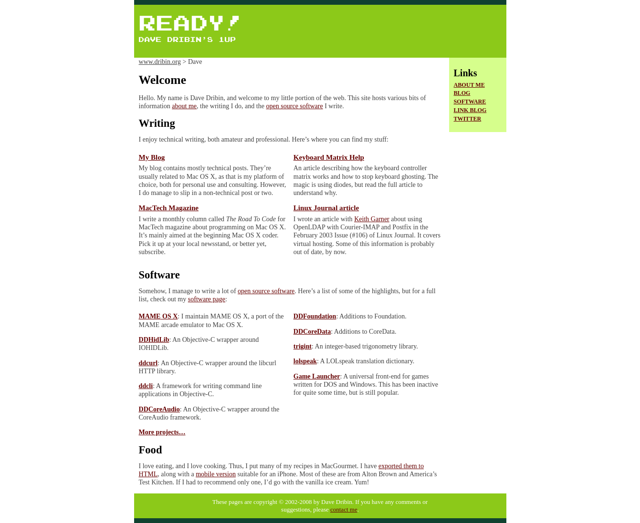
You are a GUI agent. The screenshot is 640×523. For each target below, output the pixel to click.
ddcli (146, 386)
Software (470, 101)
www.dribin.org (160, 61)
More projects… (162, 432)
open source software (294, 106)
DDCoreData (312, 331)
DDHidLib (154, 339)
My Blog (152, 157)
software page (206, 299)
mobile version (216, 474)
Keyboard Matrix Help (329, 157)
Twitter (468, 118)
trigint (303, 346)
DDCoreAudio (159, 409)
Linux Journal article (326, 208)
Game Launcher (317, 376)
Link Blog (470, 110)
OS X (158, 316)
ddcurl (148, 363)
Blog (462, 93)
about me (184, 106)
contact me (343, 509)
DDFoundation (315, 316)
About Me (469, 85)
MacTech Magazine (169, 208)
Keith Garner (371, 219)
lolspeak (305, 361)
